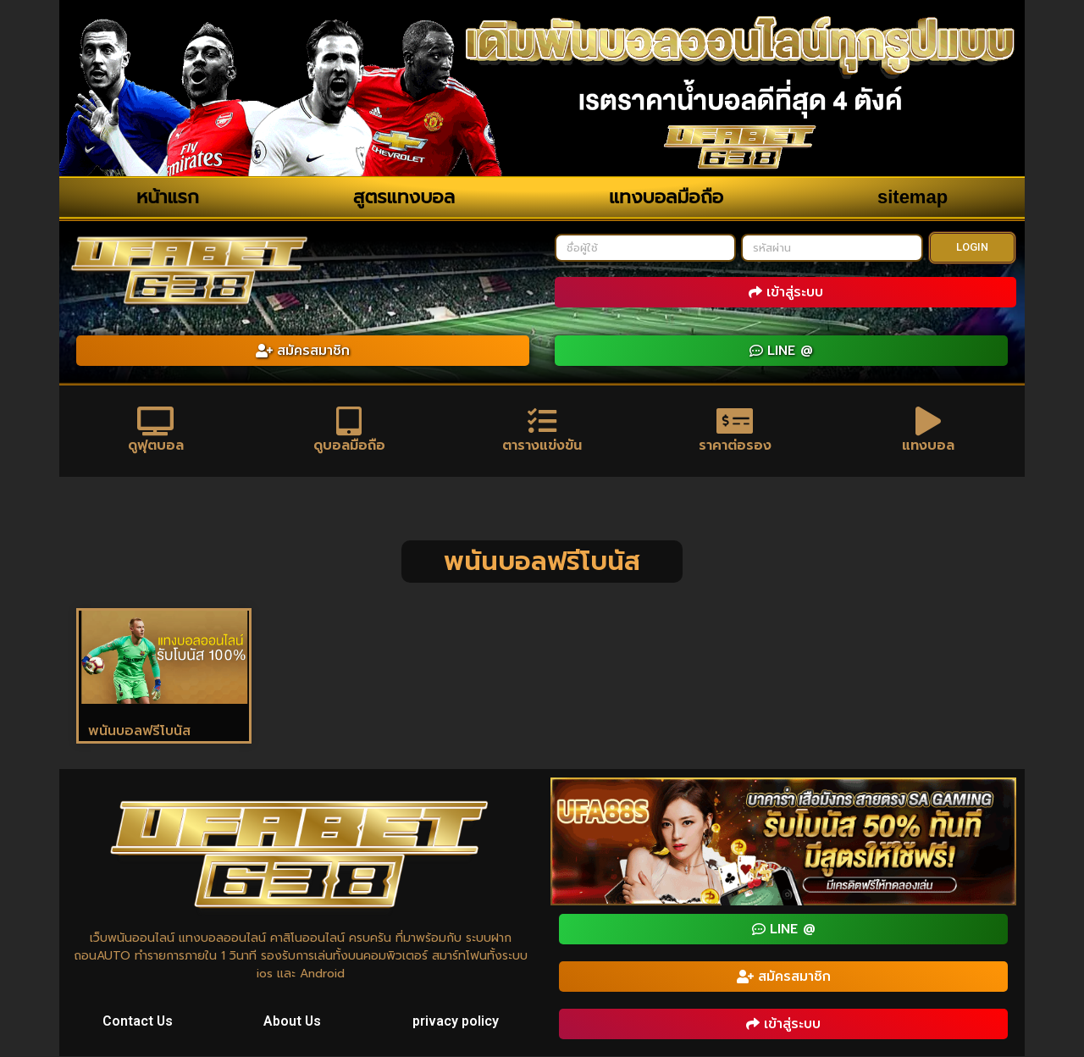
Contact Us (138, 1022)
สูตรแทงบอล (404, 197)
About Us (293, 1022)
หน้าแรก (167, 197)
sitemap (912, 197)
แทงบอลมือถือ (666, 197)
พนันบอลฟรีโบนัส (139, 732)
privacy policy (455, 1022)
